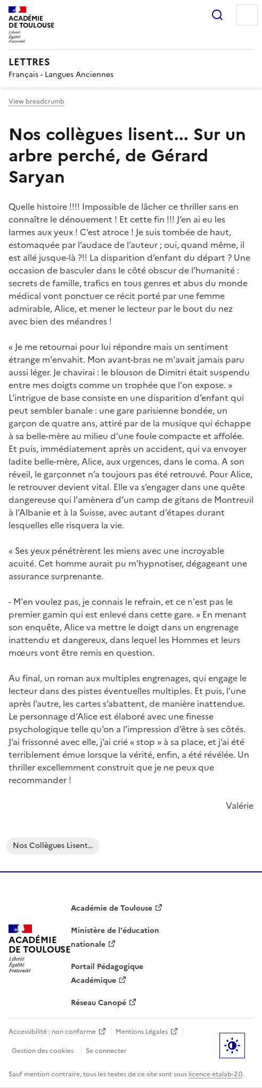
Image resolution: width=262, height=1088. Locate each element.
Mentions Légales (142, 1031)
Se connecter (106, 1051)
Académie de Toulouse (111, 908)
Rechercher (217, 14)
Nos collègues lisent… (53, 845)
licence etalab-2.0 (215, 1074)
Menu (247, 14)
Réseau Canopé (98, 1002)
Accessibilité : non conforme (52, 1031)
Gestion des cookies (42, 1051)
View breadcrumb (36, 101)
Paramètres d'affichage (232, 1045)
